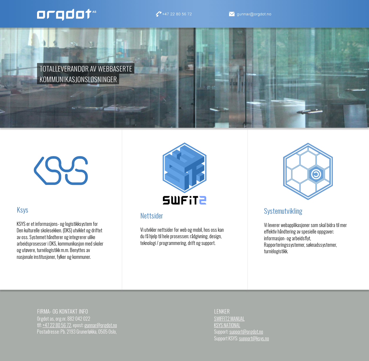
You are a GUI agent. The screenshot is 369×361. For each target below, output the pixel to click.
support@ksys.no (254, 338)
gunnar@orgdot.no (100, 325)
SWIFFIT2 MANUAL (229, 318)
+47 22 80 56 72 (57, 325)
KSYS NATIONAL (227, 325)
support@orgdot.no (246, 331)
